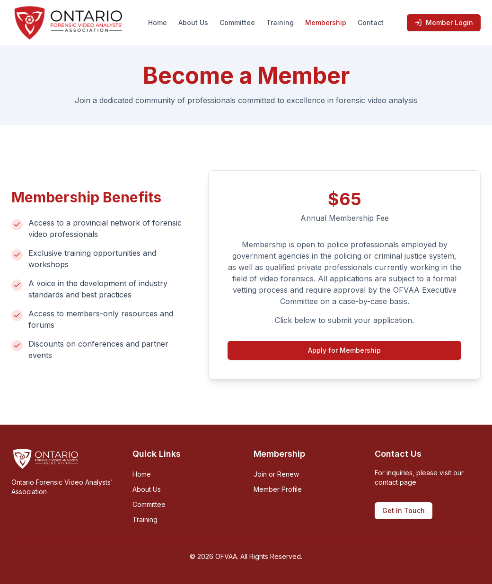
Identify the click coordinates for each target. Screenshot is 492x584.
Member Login (443, 22)
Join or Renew (276, 474)
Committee (237, 22)
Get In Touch (403, 510)
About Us (193, 22)
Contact (371, 22)
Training (280, 22)
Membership (325, 22)
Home (157, 22)
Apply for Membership (344, 350)
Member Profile (278, 489)
